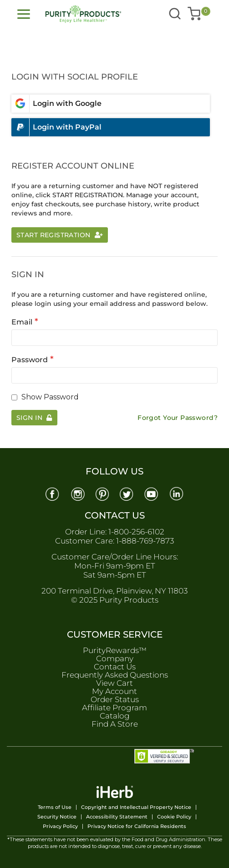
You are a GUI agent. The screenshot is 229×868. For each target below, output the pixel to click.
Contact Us (115, 667)
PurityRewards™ (115, 650)
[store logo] (74, 14)
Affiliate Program (114, 707)
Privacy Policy (60, 826)
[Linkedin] (177, 493)
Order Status (115, 699)
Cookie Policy (174, 816)
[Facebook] (52, 493)
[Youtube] (152, 493)
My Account (114, 691)
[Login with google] (110, 104)
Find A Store (115, 724)
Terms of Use (54, 807)
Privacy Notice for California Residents (136, 826)
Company (114, 658)
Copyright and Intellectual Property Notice (136, 807)
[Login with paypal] (110, 127)
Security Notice (56, 816)
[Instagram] (77, 493)
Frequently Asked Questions (114, 675)
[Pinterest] (102, 493)
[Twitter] (127, 493)
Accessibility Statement (117, 816)
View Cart (114, 683)
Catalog (115, 716)
